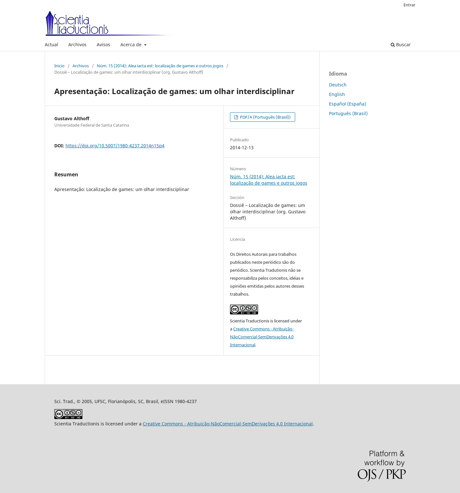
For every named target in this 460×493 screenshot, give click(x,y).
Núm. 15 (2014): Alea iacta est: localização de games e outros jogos (160, 66)
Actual (51, 44)
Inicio (59, 66)
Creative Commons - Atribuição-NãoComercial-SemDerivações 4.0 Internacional (262, 337)
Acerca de (131, 44)
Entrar (409, 5)
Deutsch (338, 85)
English (337, 94)
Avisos (103, 44)
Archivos (77, 44)
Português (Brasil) (348, 113)
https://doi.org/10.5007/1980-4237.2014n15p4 (115, 146)
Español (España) (347, 104)
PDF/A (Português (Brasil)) (265, 117)
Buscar (401, 44)
